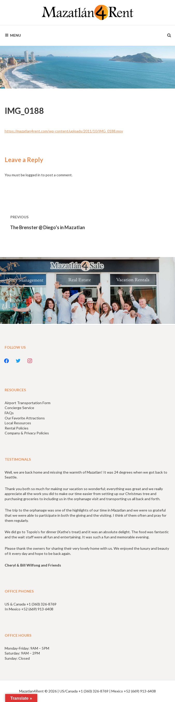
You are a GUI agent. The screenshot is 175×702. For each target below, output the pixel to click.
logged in (33, 175)
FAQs (9, 413)
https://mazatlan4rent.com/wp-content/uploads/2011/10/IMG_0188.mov (64, 131)
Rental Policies (16, 428)
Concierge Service (19, 407)
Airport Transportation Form (27, 403)
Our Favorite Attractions (25, 418)
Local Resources (18, 423)
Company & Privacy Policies (27, 433)
